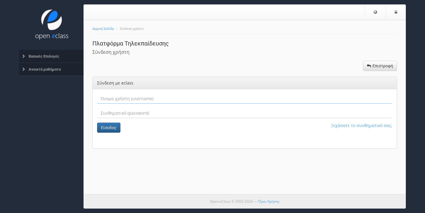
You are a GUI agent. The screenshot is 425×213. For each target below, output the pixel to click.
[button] (375, 12)
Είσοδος (109, 127)
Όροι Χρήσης (268, 201)
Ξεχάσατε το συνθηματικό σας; (361, 125)
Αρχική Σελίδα (103, 29)
